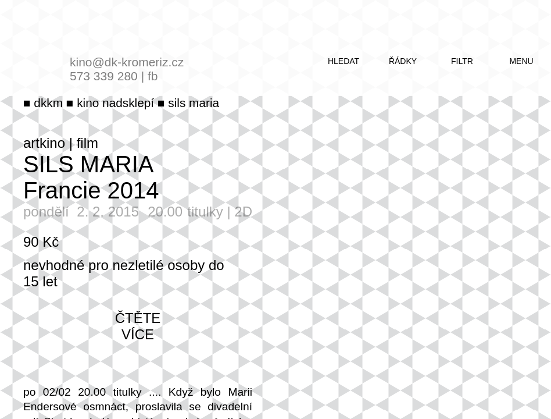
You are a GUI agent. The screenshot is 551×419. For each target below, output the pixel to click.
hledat (343, 61)
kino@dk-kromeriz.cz (127, 62)
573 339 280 (104, 76)
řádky (403, 61)
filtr (462, 61)
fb (153, 76)
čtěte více (138, 326)
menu (521, 61)
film (87, 143)
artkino (44, 143)
